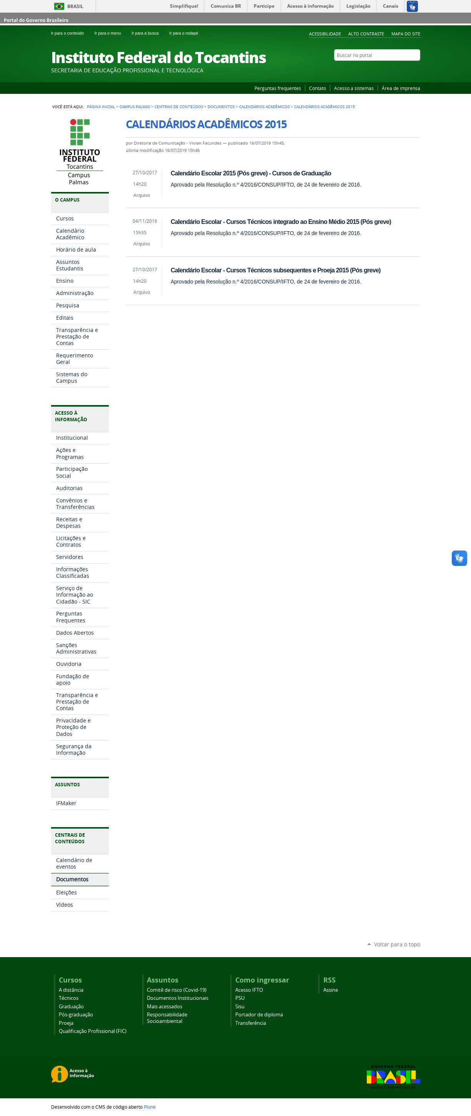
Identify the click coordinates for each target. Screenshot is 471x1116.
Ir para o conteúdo (71, 33)
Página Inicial (101, 106)
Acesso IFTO (249, 990)
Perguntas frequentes (278, 88)
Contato (317, 88)
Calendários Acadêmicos (264, 106)
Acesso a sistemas (354, 88)
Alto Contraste (366, 34)
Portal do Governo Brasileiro (36, 20)
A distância (71, 990)
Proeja (66, 1023)
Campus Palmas (135, 106)
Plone (150, 1107)
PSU (240, 998)
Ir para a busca (148, 33)
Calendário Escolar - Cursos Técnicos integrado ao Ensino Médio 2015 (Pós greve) (281, 221)
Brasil (75, 6)
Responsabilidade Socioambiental (167, 1017)
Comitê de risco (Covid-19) (176, 990)
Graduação (71, 1006)
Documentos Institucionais (177, 998)
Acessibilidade (325, 34)
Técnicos (68, 998)
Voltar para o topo (397, 944)
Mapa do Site (405, 34)
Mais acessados (164, 1006)
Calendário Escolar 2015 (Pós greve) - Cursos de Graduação (251, 173)
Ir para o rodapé (187, 33)
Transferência (250, 1023)
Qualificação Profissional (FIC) (92, 1031)
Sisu (240, 1006)
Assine (330, 990)
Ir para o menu (111, 33)
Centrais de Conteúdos (179, 106)
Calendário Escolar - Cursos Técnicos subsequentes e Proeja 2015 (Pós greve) (276, 270)
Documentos (221, 106)
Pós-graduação (76, 1014)
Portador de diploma (259, 1014)
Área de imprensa (401, 88)
